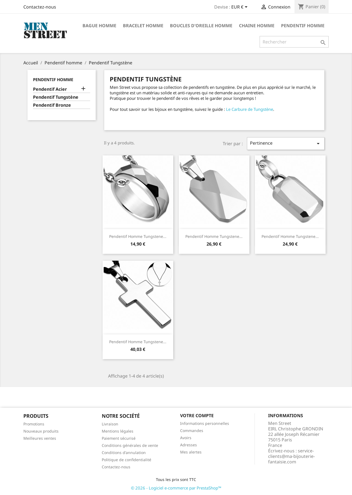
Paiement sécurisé (119, 438)
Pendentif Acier (50, 89)
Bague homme (99, 26)
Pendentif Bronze (52, 105)
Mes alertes (191, 452)
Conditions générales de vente (130, 445)
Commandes (191, 430)
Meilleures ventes (39, 438)
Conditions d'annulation (124, 452)
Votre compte (197, 416)
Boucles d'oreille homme (201, 26)
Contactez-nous (39, 7)
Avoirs (185, 437)
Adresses (188, 444)
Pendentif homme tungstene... (137, 236)
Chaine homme (256, 26)
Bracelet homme (143, 26)
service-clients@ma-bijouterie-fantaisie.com (291, 456)
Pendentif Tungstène (55, 97)
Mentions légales (117, 431)
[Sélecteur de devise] (240, 7)
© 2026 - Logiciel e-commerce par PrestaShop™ (176, 488)
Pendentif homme (302, 26)
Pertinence (285, 143)
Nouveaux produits (41, 431)
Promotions (33, 424)
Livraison (110, 424)
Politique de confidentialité (126, 459)
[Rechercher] (294, 42)
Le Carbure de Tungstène (249, 109)
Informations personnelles (204, 423)
